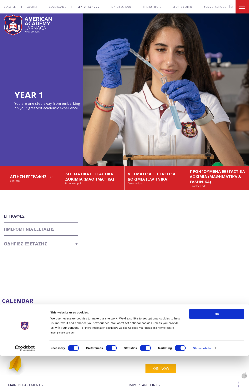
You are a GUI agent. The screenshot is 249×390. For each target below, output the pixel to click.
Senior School (88, 6)
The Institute (152, 6)
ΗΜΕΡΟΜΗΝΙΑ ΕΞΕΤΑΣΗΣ (32, 242)
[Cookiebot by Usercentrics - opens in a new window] (25, 382)
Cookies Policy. (85, 366)
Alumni (32, 6)
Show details (202, 382)
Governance (57, 6)
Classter (10, 6)
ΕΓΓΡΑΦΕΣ (15, 226)
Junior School (121, 6)
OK (217, 348)
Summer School (215, 6)
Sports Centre (182, 6)
